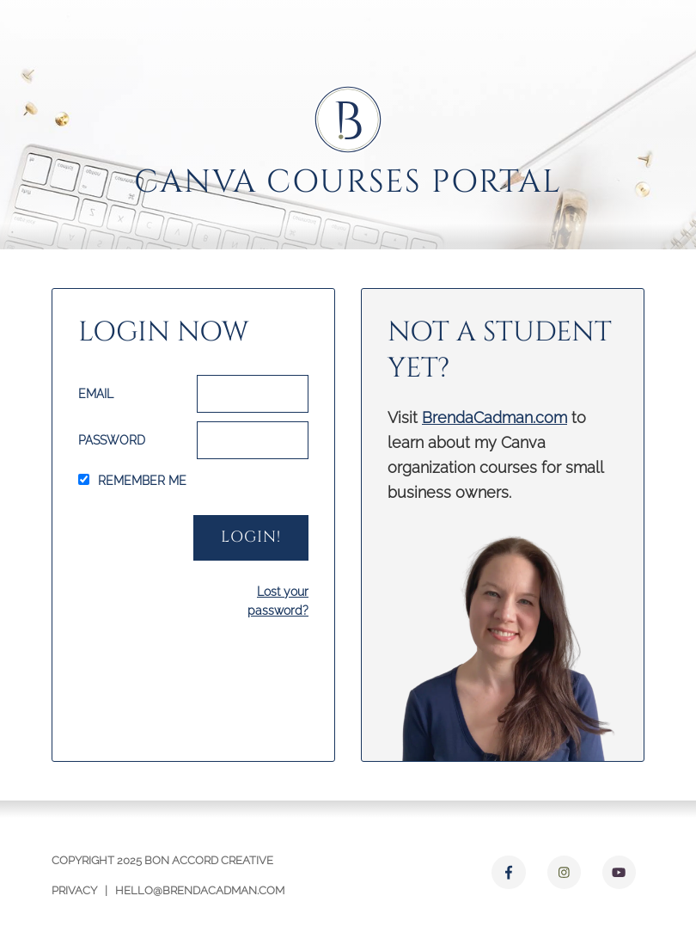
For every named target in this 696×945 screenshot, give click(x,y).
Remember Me (142, 481)
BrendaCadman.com (494, 417)
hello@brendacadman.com (199, 890)
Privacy (74, 890)
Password (111, 440)
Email (95, 394)
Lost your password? (277, 601)
